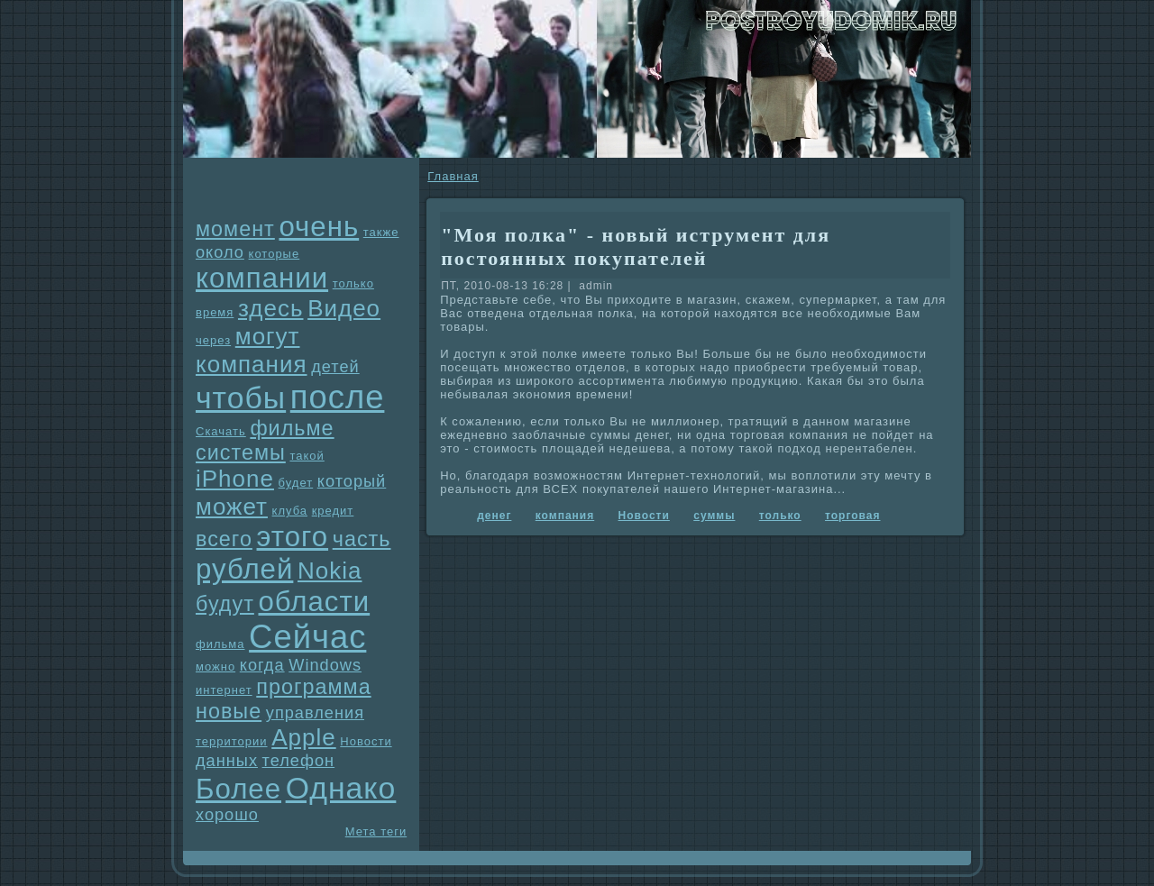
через (213, 340)
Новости (365, 741)
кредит (333, 510)
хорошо (227, 815)
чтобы (241, 397)
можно (215, 666)
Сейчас (307, 636)
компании (262, 278)
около (220, 252)
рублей (244, 569)
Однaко (341, 788)
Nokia (330, 570)
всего (224, 539)
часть (362, 539)
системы (241, 452)
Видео (343, 308)
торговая (852, 515)
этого (293, 537)
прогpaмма (313, 687)
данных (227, 761)
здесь (271, 308)
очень (319, 226)
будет (296, 482)
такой (306, 455)
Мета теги (376, 831)
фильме (292, 428)
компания (251, 364)
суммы (714, 515)
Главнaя (452, 176)
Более (238, 789)
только (353, 283)
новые (228, 711)
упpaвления (315, 713)
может (232, 506)
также (381, 232)
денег (494, 515)
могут (267, 336)
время (215, 312)
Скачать (221, 431)
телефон (298, 761)
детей (335, 367)
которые (274, 253)
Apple (303, 737)
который (351, 481)
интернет (224, 690)
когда (262, 665)
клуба (289, 510)
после (337, 397)
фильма (220, 644)
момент (235, 229)
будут (225, 604)
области (314, 601)
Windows (325, 665)
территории (232, 741)
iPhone (235, 478)
